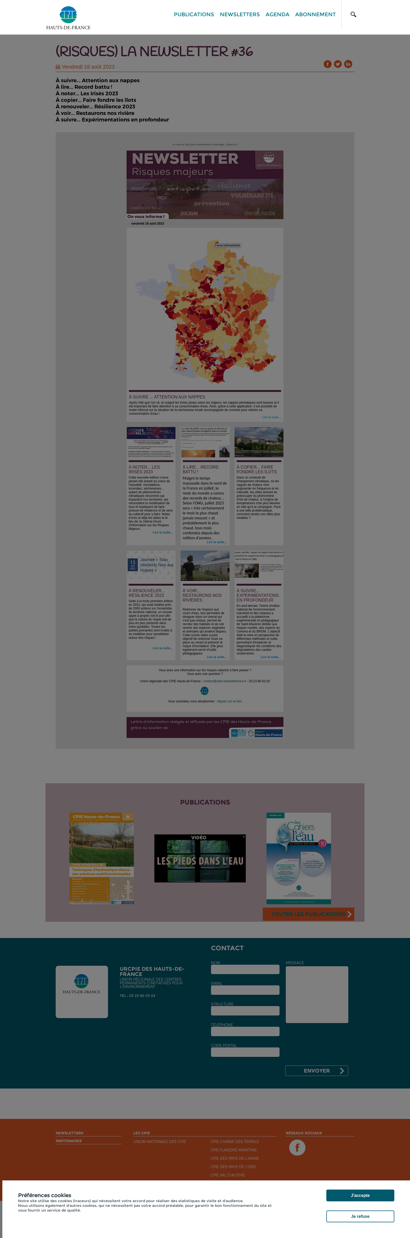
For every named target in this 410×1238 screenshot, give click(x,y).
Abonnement (315, 14)
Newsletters (240, 14)
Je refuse (360, 1216)
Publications (194, 14)
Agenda (277, 14)
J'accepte (360, 1195)
